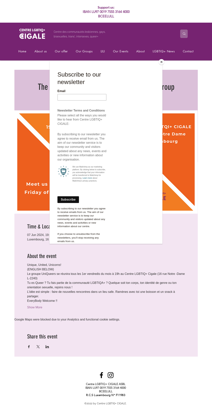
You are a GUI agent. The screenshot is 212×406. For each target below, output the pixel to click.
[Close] (161, 62)
